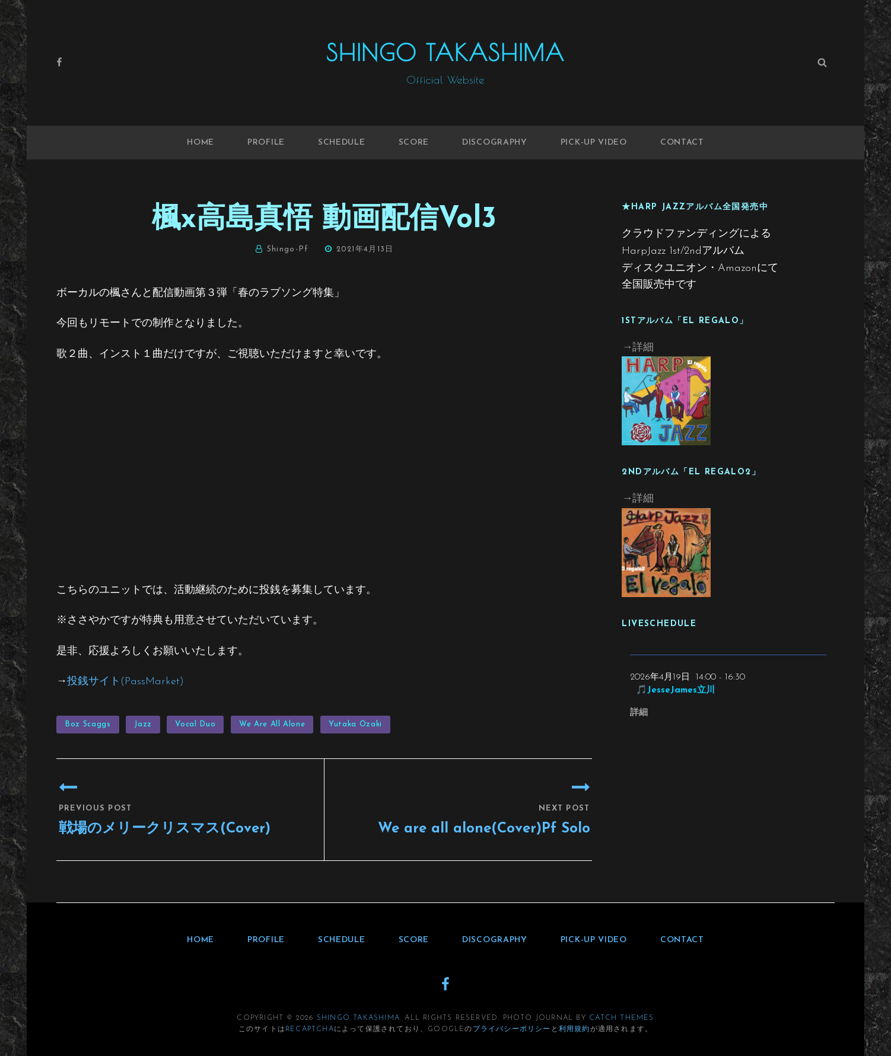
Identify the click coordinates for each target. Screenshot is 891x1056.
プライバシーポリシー (512, 1029)
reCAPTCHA (309, 1029)
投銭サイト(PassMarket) (125, 681)
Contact (682, 142)
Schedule (341, 142)
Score (414, 142)
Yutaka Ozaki (355, 724)
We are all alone (272, 724)
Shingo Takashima (445, 52)
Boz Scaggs (88, 724)
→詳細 (638, 347)
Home (200, 142)
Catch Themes (621, 1018)
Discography (494, 142)
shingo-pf (288, 249)
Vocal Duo (195, 724)
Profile (266, 142)
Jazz (143, 724)
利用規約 (574, 1029)
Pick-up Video (594, 142)
